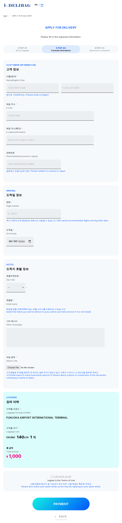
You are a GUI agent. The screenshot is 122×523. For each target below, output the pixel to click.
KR (36, 4)
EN (42, 4)
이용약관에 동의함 (62, 476)
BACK (63, 516)
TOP (5, 16)
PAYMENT (61, 504)
